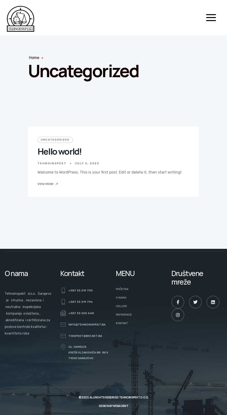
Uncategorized (55, 139)
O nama (121, 297)
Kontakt (122, 323)
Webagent (120, 406)
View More (48, 184)
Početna (122, 289)
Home (34, 57)
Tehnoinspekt (52, 163)
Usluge (121, 306)
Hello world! (60, 151)
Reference (124, 314)
